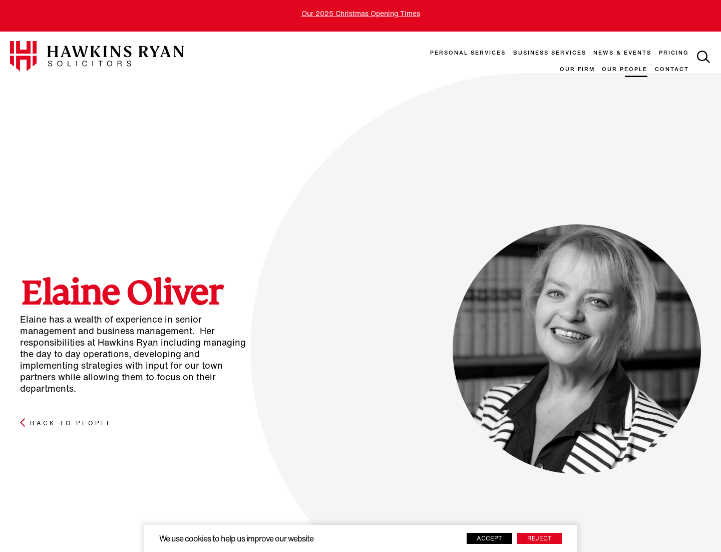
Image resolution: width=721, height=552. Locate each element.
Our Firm (577, 70)
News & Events (622, 53)
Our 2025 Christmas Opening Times (360, 14)
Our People (624, 70)
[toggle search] (703, 57)
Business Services (549, 53)
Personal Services (468, 53)
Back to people (71, 424)
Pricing (674, 53)
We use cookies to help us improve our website (236, 539)
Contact (672, 70)
